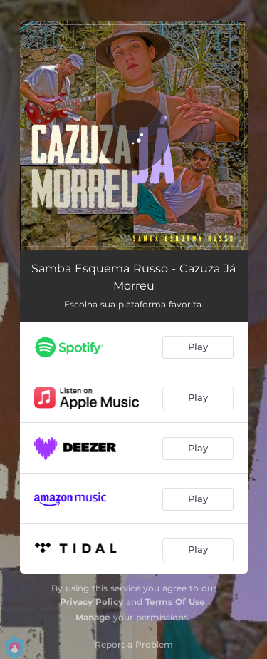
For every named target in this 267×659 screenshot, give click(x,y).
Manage (92, 617)
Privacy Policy (91, 601)
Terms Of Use (175, 601)
